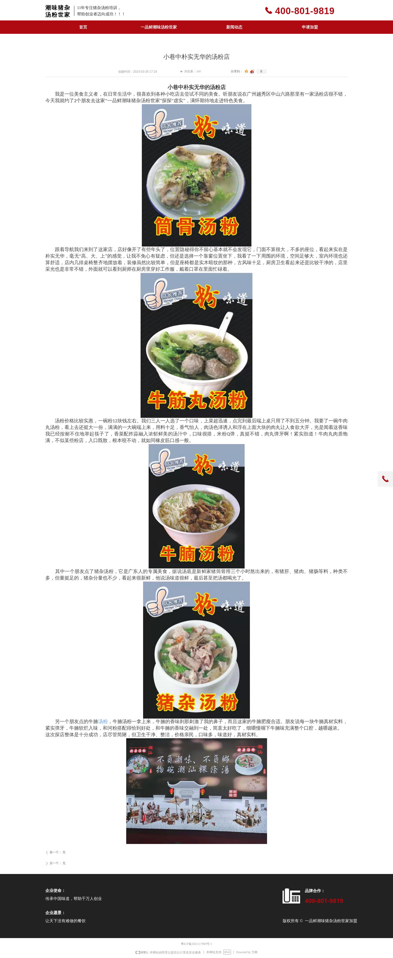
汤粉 (103, 721)
